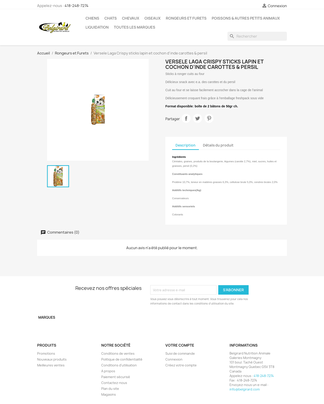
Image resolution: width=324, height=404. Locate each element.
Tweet (197, 118)
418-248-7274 (76, 5)
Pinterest (209, 118)
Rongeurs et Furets (186, 18)
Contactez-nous (114, 383)
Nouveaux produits (52, 359)
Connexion (173, 359)
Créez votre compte (181, 365)
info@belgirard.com (245, 389)
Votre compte (179, 345)
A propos (108, 371)
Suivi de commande (180, 353)
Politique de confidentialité (121, 359)
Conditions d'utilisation (119, 365)
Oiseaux (152, 18)
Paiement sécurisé (115, 377)
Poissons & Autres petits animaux (246, 18)
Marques (46, 317)
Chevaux (130, 18)
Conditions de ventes (118, 353)
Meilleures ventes (51, 365)
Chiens (92, 18)
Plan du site (110, 388)
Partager (186, 118)
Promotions (46, 353)
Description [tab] (186, 145)
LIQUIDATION (97, 27)
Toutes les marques (134, 27)
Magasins (108, 394)
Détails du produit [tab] (218, 145)
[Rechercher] (257, 36)
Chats (110, 18)
